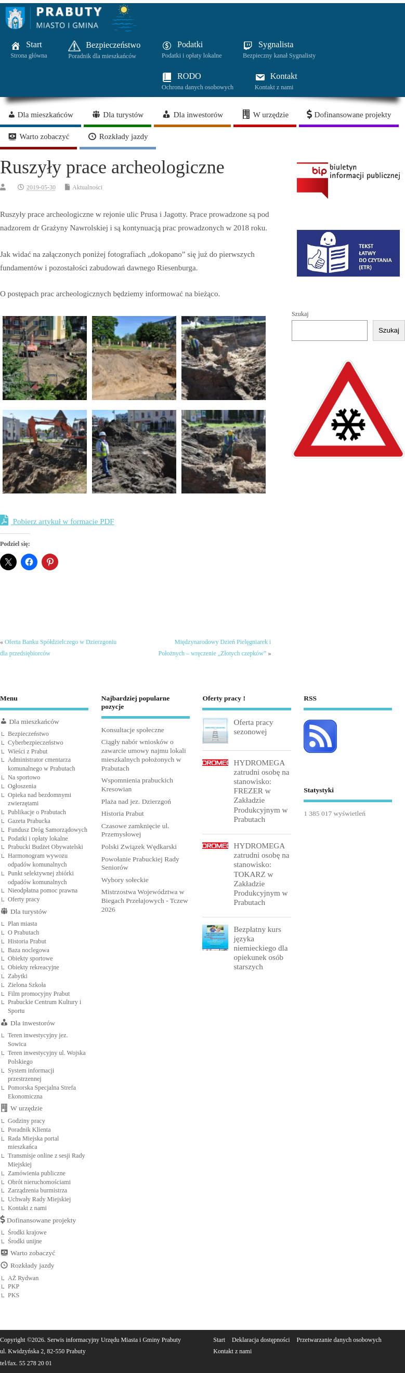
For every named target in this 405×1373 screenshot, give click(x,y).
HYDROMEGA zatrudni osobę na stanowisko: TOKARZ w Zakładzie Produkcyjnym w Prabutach (261, 874)
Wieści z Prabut (27, 751)
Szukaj (300, 314)
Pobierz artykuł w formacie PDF (57, 520)
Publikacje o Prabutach (37, 812)
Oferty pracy (24, 899)
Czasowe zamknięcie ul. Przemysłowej (135, 830)
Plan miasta (22, 923)
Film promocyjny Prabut (39, 993)
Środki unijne (25, 1241)
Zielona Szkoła (27, 984)
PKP (13, 1286)
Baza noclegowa (28, 950)
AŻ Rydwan (23, 1278)
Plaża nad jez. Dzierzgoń (136, 801)
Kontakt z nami (27, 1208)
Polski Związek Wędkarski (139, 846)
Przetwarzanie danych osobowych (339, 1339)
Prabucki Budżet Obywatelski (45, 846)
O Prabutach (23, 932)
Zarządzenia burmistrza (37, 1190)
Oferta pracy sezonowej (253, 727)
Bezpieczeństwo (28, 733)
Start (219, 1339)
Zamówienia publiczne (37, 1173)
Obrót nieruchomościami (39, 1182)
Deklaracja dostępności (261, 1339)
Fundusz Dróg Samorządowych (47, 829)
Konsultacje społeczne (132, 730)
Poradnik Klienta (29, 1129)
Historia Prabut (27, 941)
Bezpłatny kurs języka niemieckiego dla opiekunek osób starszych (260, 948)
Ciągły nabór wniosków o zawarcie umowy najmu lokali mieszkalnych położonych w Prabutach (143, 755)
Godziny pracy (26, 1120)
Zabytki (18, 976)
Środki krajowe (27, 1232)
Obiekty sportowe (30, 958)
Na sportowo (24, 777)
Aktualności (87, 187)
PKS (13, 1295)
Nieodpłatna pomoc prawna (42, 890)
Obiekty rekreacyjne (33, 967)
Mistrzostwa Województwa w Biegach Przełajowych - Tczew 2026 (144, 900)
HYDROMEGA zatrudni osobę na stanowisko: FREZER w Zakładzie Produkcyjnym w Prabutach (261, 790)
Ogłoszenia (22, 786)
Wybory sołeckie (125, 880)
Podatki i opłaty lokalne (38, 838)
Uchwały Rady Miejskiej (39, 1199)
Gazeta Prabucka (29, 821)
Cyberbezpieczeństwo (35, 742)
